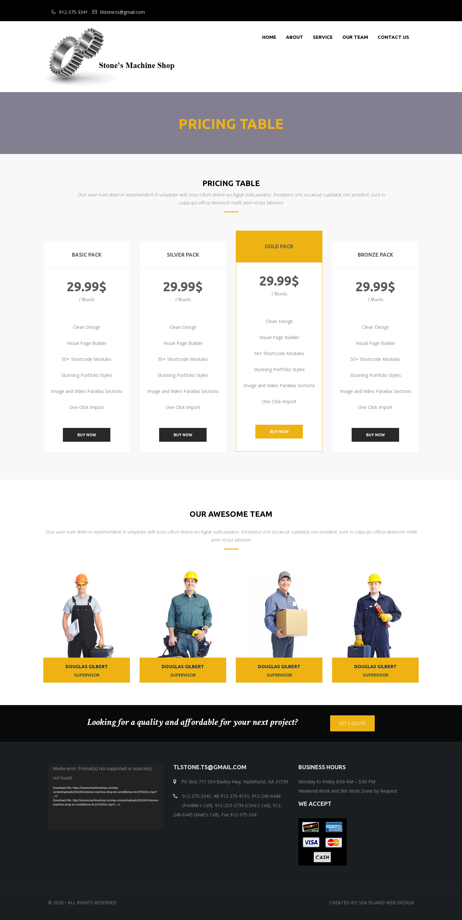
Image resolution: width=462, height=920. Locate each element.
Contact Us (393, 37)
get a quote (352, 723)
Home (269, 37)
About (294, 37)
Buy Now (86, 435)
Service (323, 37)
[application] (106, 796)
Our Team (355, 37)
